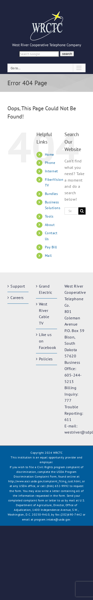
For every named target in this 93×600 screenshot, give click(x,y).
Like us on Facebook (47, 341)
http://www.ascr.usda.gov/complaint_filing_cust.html (44, 481)
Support (17, 286)
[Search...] (71, 211)
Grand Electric (45, 289)
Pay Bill (51, 247)
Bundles (51, 193)
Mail (48, 255)
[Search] (82, 211)
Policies (46, 358)
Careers (17, 297)
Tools (49, 216)
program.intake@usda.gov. (52, 519)
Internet (51, 171)
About (50, 225)
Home (49, 154)
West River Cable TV (44, 313)
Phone (50, 162)
